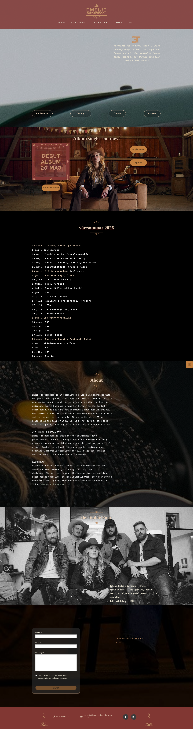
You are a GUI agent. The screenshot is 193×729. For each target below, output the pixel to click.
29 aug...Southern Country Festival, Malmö (62, 339)
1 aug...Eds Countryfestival (51, 318)
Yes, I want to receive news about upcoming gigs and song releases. (53, 676)
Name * (38, 632)
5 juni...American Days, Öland (53, 276)
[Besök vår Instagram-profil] (133, 717)
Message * (39, 652)
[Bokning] (189, 364)
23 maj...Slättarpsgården (49, 271)
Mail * (38, 642)
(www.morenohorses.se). (53, 484)
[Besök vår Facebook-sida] (125, 717)
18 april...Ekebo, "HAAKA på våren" (56, 246)
